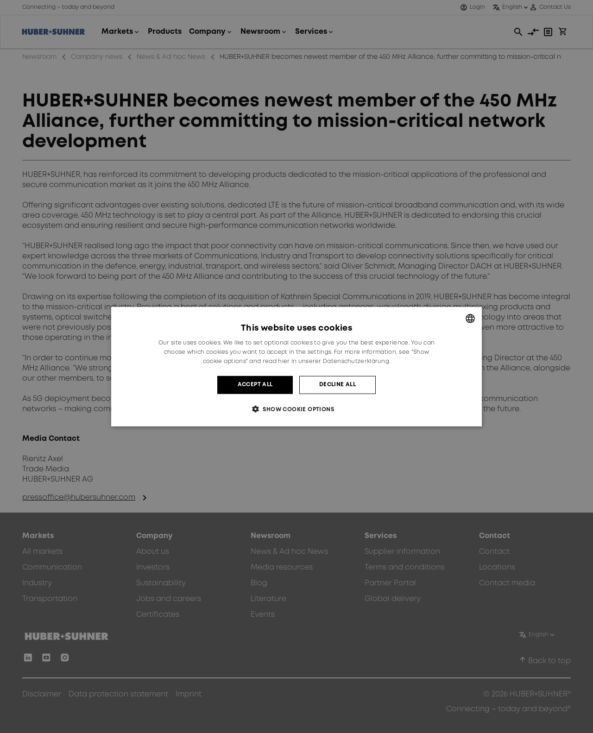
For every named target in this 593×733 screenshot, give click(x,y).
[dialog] (296, 366)
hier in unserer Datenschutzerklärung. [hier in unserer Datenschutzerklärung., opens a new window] (334, 361)
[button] (296, 409)
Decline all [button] (337, 384)
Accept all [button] (255, 384)
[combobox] (470, 318)
